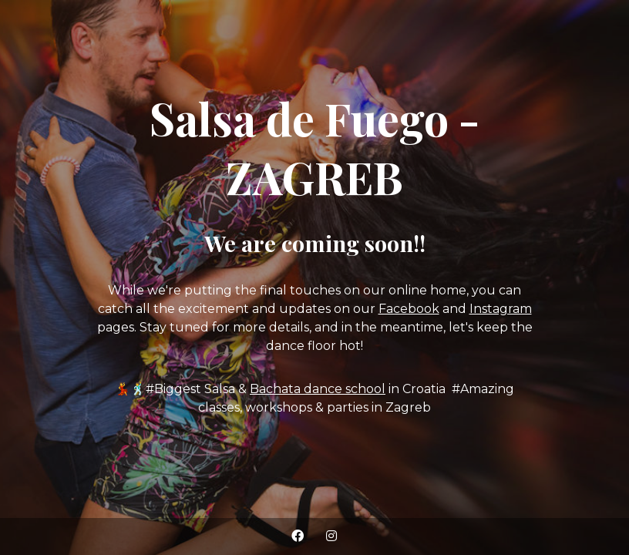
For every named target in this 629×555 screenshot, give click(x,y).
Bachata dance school (317, 389)
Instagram (500, 308)
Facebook (408, 308)
